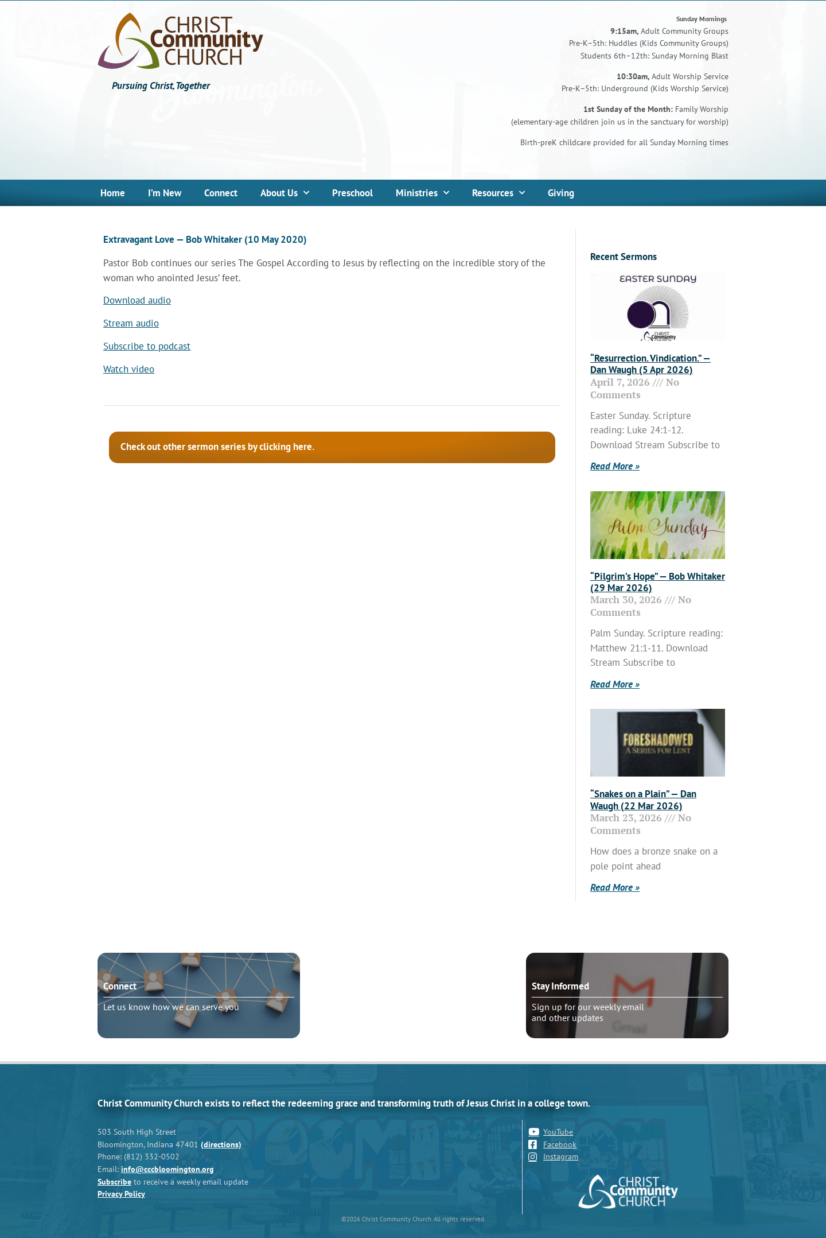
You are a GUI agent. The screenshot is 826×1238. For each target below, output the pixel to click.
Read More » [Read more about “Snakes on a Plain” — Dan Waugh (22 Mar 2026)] (615, 887)
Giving (561, 193)
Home (112, 193)
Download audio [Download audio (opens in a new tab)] (137, 300)
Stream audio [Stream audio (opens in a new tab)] (131, 323)
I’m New (164, 193)
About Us (284, 193)
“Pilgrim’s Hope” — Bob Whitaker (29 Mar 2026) (657, 582)
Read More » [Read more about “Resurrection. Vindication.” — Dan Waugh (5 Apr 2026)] (615, 466)
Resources (498, 193)
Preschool (352, 193)
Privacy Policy (121, 1193)
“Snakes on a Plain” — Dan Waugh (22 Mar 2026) (643, 799)
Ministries (422, 193)
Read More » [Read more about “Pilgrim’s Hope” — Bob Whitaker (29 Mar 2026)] (615, 684)
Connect (220, 193)
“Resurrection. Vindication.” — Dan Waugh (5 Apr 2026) (650, 364)
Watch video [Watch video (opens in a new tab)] (128, 369)
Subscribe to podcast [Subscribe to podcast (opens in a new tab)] (146, 346)
